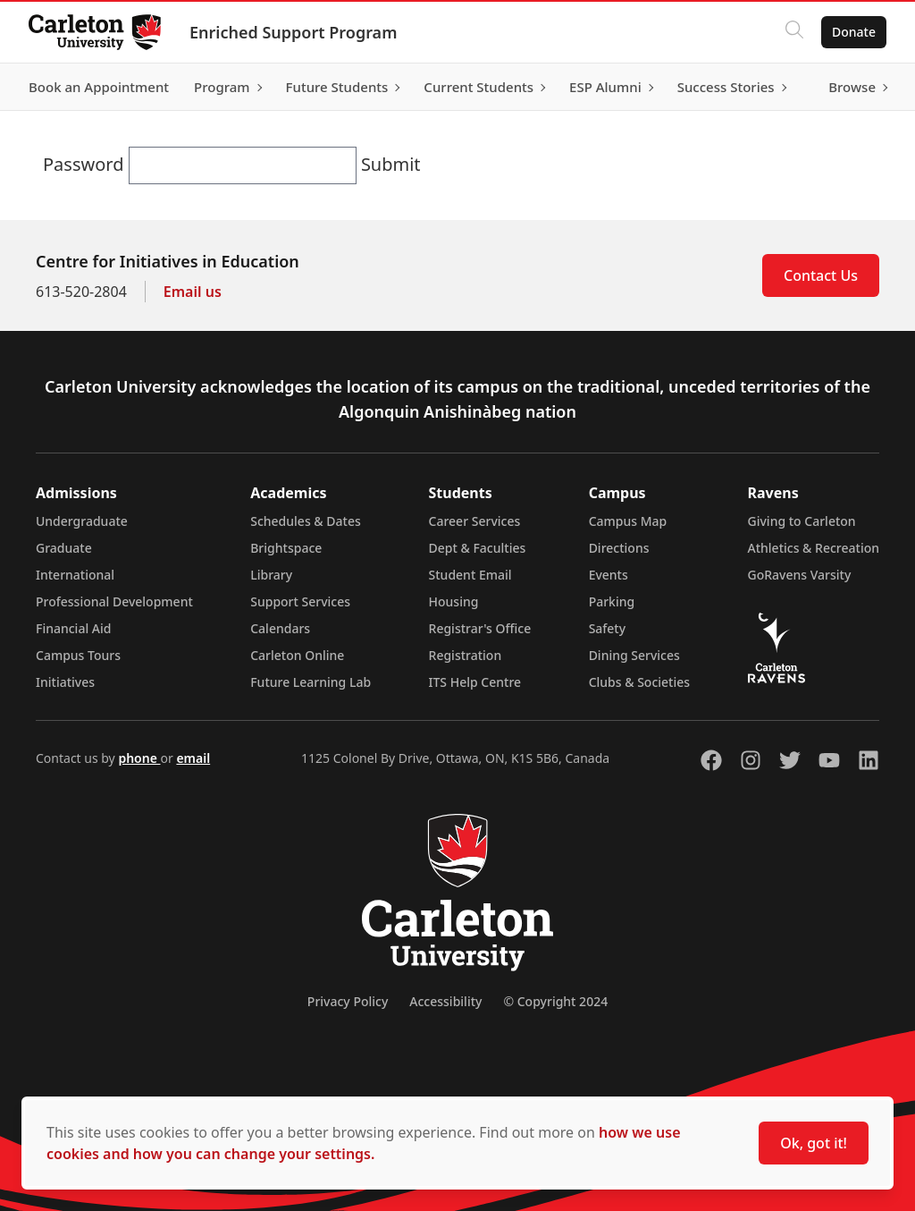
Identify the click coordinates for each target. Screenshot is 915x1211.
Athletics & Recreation (813, 547)
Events (608, 574)
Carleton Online (297, 655)
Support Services (300, 601)
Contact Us (821, 275)
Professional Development (114, 601)
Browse (852, 87)
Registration (465, 655)
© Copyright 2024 (555, 1001)
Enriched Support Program (293, 32)
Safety (607, 628)
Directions (619, 547)
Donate (854, 31)
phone (139, 757)
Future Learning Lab (310, 681)
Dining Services (634, 655)
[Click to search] (794, 32)
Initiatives (65, 681)
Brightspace (286, 547)
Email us (193, 291)
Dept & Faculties (477, 547)
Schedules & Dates (305, 520)
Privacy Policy (347, 1001)
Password (86, 164)
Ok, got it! (813, 1143)
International (75, 574)
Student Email (470, 574)
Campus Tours (78, 655)
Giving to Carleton (802, 520)
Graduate (64, 547)
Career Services (475, 520)
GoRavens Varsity (800, 574)
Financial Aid (73, 628)
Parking (612, 601)
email (193, 757)
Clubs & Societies (639, 681)
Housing (454, 601)
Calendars (280, 628)
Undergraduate (82, 520)
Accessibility (445, 1001)
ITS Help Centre (475, 681)
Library (271, 574)
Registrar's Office (480, 628)
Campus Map (628, 520)
